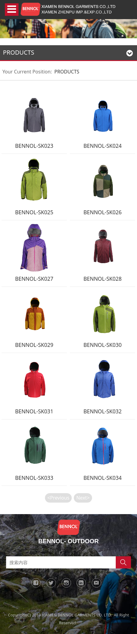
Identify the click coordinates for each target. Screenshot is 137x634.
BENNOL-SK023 (34, 145)
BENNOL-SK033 (34, 477)
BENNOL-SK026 (103, 212)
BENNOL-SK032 (103, 411)
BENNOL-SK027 (34, 278)
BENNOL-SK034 (103, 477)
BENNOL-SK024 (103, 145)
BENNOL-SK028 (103, 278)
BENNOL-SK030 (103, 344)
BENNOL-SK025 (34, 212)
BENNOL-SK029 (34, 344)
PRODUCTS (66, 71)
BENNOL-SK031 (34, 411)
